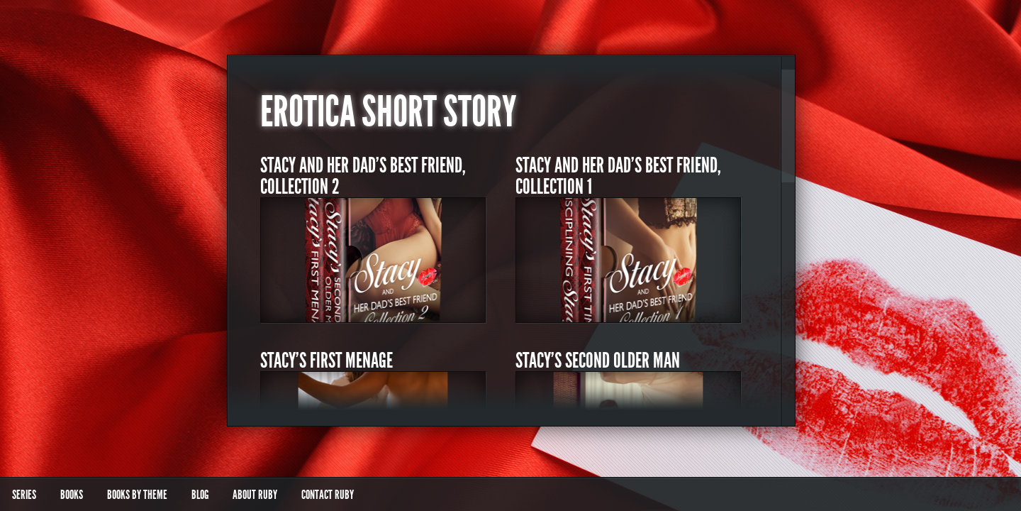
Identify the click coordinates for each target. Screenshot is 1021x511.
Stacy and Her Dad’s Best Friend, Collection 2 (363, 176)
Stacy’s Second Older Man (597, 360)
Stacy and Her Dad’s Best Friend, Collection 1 (618, 176)
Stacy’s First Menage (326, 360)
